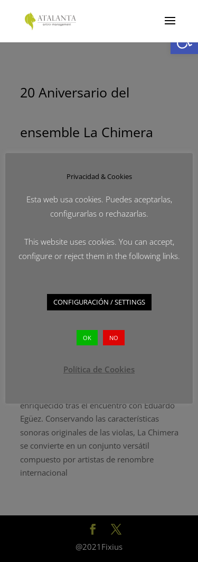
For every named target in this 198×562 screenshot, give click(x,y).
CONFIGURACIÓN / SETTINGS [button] (99, 302)
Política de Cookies (99, 369)
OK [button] (87, 338)
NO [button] (113, 338)
